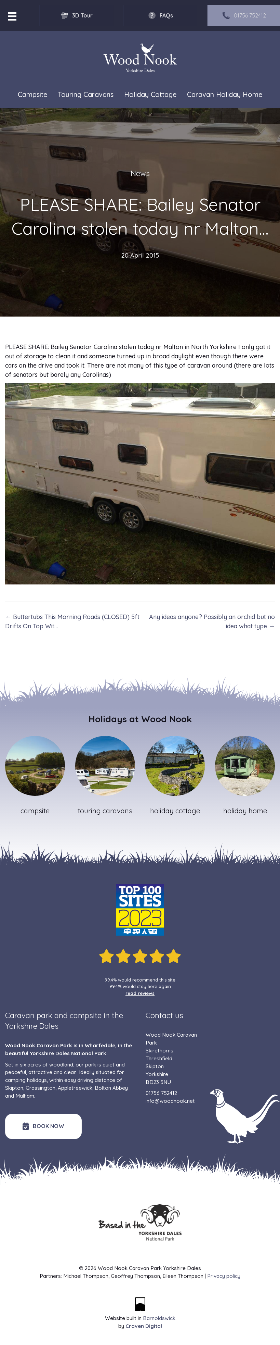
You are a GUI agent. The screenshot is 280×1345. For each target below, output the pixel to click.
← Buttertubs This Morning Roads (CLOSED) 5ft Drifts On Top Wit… (72, 621)
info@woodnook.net (170, 1101)
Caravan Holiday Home (224, 94)
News (140, 173)
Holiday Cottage (150, 94)
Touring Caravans (86, 94)
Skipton (14, 1088)
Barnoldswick (159, 1318)
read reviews (140, 993)
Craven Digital (143, 1326)
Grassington (40, 1088)
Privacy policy (223, 1276)
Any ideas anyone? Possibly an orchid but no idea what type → (212, 621)
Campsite (32, 94)
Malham (24, 1096)
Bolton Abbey (111, 1088)
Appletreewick (75, 1088)
